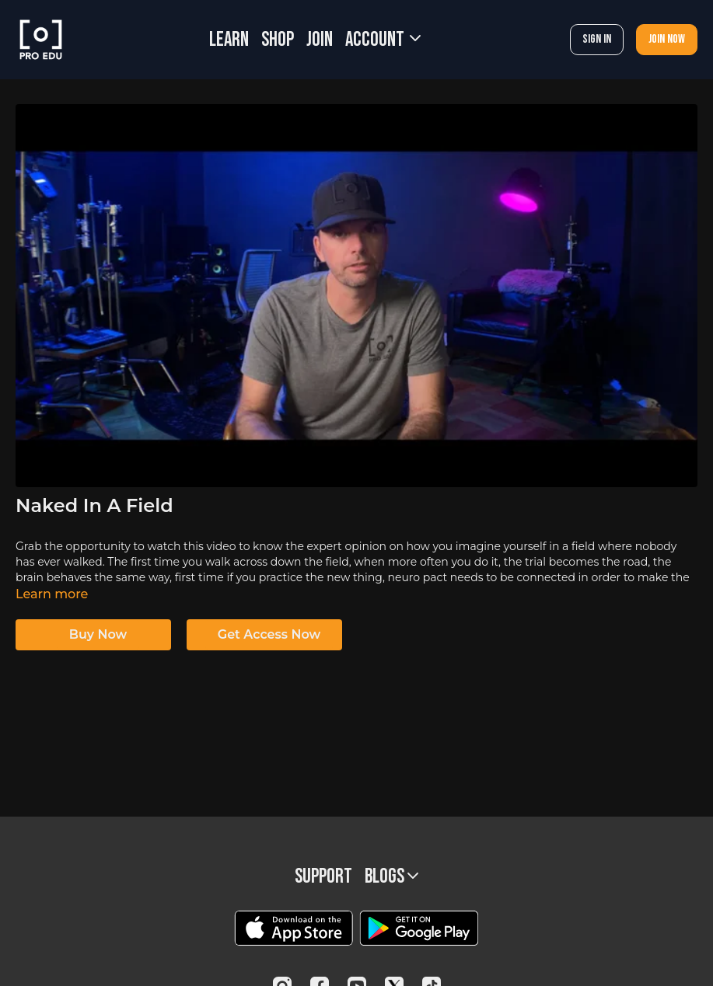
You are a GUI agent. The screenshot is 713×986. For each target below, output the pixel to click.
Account (383, 40)
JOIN (319, 40)
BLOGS (391, 877)
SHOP (277, 40)
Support (323, 877)
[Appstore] (293, 928)
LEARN (229, 40)
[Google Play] (419, 928)
